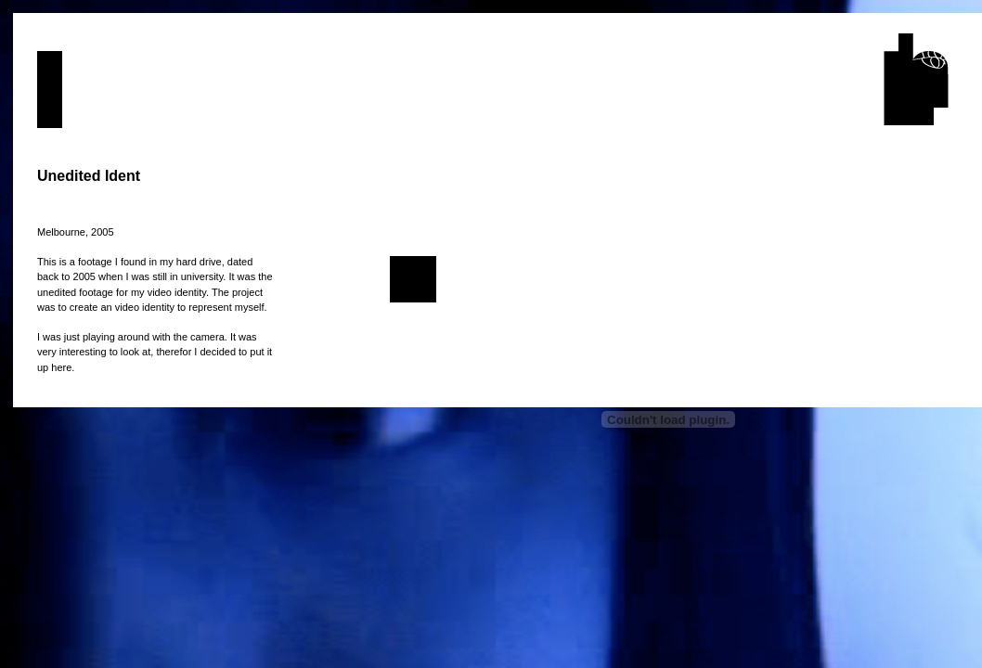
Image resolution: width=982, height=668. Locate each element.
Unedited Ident (88, 176)
